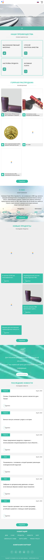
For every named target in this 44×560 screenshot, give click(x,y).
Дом (6, 535)
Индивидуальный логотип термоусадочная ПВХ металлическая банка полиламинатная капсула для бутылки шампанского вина (32, 277)
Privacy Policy (35, 538)
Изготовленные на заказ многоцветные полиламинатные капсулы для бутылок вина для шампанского (32, 115)
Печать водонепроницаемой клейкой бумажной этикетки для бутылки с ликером (12, 144)
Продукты (20, 535)
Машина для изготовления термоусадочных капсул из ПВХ (10, 328)
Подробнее (22, 181)
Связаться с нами (10, 538)
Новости (30, 535)
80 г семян (28, 144)
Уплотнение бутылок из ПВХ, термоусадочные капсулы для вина (12, 174)
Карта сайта (23, 538)
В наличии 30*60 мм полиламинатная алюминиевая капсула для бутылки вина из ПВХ (10, 277)
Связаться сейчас (22, 374)
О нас (12, 535)
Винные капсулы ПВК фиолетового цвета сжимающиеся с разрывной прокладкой (12, 115)
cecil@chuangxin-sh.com (34, 558)
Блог (37, 535)
